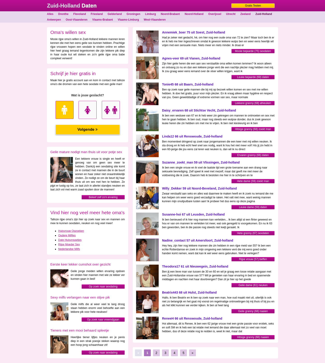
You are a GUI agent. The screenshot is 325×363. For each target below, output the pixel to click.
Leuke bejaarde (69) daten (253, 77)
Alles (50, 14)
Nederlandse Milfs (69, 249)
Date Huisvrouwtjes (69, 240)
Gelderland (115, 14)
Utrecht (231, 14)
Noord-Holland (194, 14)
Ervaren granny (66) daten (253, 155)
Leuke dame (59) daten (253, 207)
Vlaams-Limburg (128, 19)
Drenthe (63, 14)
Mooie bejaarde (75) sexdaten (253, 51)
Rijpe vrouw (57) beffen (253, 259)
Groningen (133, 14)
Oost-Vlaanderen (76, 19)
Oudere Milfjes (67, 235)
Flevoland (79, 14)
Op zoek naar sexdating (103, 286)
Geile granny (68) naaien (253, 311)
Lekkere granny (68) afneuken (253, 103)
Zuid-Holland (263, 14)
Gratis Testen (253, 5)
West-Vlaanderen (155, 19)
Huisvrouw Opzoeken (71, 231)
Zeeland (245, 14)
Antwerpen (54, 19)
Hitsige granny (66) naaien (253, 337)
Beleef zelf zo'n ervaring (103, 197)
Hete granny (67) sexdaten (253, 233)
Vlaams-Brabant (102, 19)
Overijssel (214, 14)
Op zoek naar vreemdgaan (103, 319)
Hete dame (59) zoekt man (253, 181)
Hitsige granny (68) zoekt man (253, 129)
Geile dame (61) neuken (253, 285)
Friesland (97, 14)
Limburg (150, 14)
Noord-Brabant (170, 14)
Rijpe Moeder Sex (69, 244)
